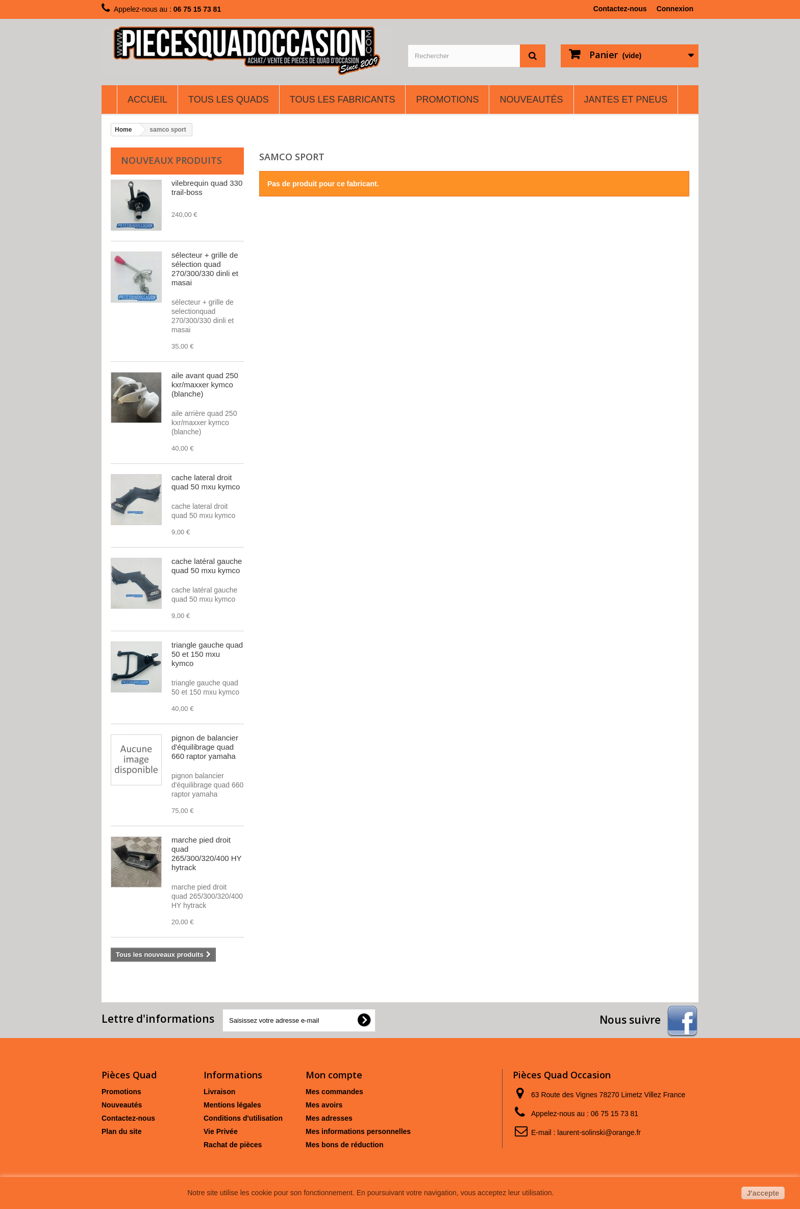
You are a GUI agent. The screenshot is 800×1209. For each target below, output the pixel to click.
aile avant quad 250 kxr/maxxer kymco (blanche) (204, 384)
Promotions (121, 1092)
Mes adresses (329, 1118)
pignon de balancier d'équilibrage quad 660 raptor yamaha (204, 746)
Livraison (219, 1092)
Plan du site (122, 1131)
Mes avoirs (324, 1105)
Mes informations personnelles (358, 1131)
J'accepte (763, 1193)
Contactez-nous (620, 9)
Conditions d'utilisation (243, 1118)
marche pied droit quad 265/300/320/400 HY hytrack (206, 853)
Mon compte (334, 1075)
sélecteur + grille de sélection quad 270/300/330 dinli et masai (204, 269)
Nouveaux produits (171, 160)
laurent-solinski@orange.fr (599, 1132)
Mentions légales (232, 1105)
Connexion (675, 9)
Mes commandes (334, 1092)
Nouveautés (122, 1105)
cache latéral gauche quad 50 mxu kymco (206, 566)
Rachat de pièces (233, 1145)
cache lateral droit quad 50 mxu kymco (205, 482)
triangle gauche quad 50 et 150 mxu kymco (207, 654)
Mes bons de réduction (344, 1145)
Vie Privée (221, 1131)
